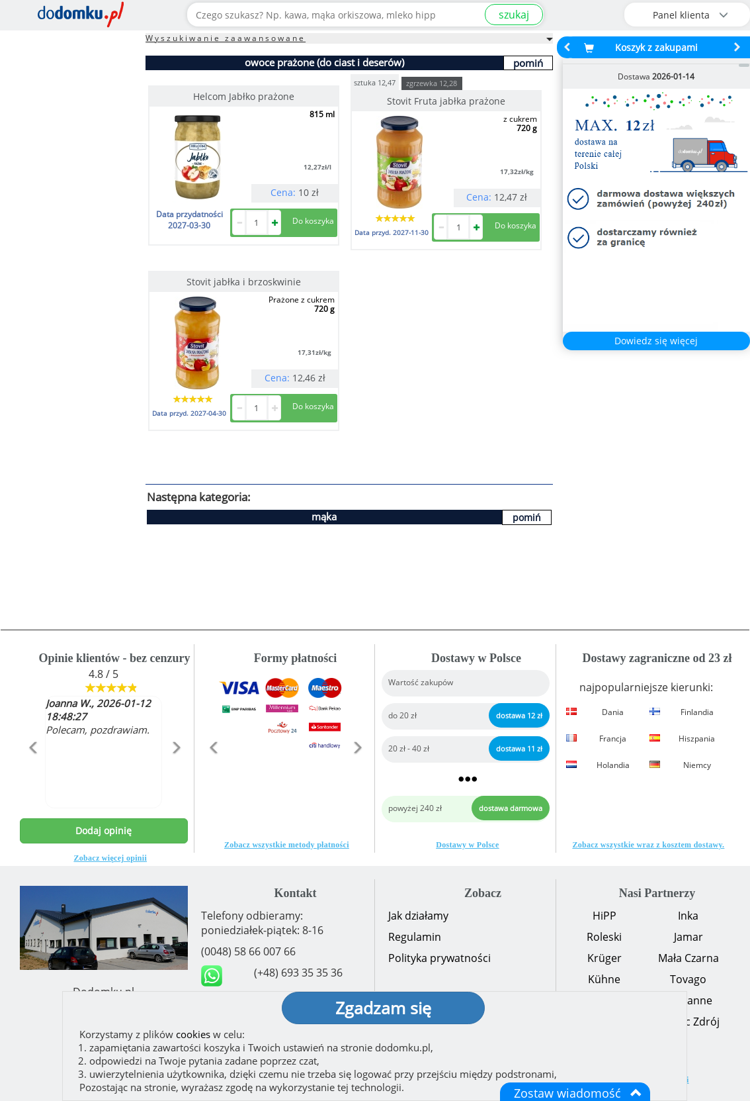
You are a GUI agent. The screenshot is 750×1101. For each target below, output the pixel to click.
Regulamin (414, 937)
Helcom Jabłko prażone (243, 96)
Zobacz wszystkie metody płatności (286, 844)
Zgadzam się (383, 1007)
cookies (193, 1034)
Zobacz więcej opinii (110, 858)
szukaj (514, 14)
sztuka (375, 81)
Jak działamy (418, 915)
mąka (324, 516)
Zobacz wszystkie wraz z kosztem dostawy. (648, 844)
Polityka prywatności (439, 958)
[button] (32, 776)
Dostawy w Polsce (467, 844)
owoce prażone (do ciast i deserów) (324, 62)
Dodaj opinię (103, 830)
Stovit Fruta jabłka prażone (446, 101)
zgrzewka (431, 83)
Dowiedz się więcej (656, 340)
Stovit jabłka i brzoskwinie (244, 281)
